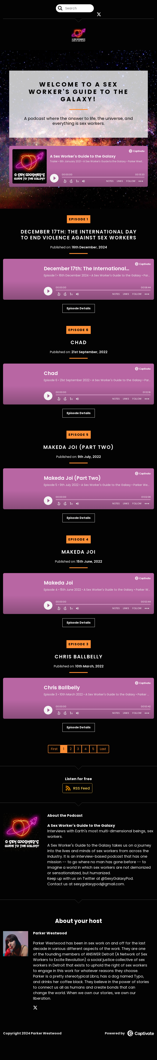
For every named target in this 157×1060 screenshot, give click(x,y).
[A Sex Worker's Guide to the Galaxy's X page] (99, 16)
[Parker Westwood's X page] (35, 1016)
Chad (79, 346)
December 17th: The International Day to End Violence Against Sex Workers (79, 238)
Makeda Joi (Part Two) (78, 450)
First (54, 752)
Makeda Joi (78, 555)
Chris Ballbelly (79, 660)
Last (103, 752)
